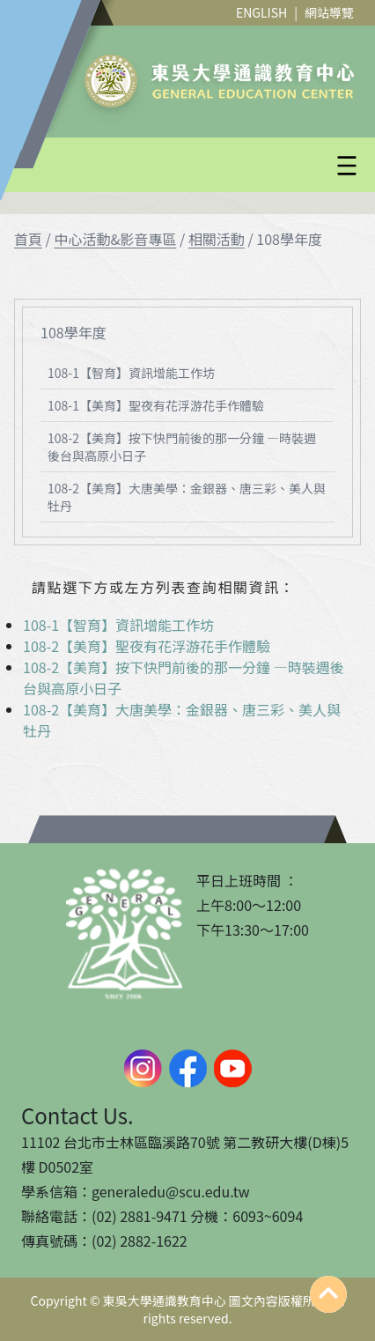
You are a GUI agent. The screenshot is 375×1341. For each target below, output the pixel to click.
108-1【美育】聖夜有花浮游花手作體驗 (156, 405)
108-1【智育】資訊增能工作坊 (131, 373)
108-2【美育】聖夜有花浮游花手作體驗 (146, 645)
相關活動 (216, 238)
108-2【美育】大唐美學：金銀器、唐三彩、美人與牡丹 (187, 497)
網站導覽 (329, 12)
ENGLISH (261, 12)
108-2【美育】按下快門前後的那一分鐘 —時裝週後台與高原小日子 (182, 446)
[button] (230, 165)
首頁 (28, 238)
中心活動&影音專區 (115, 238)
